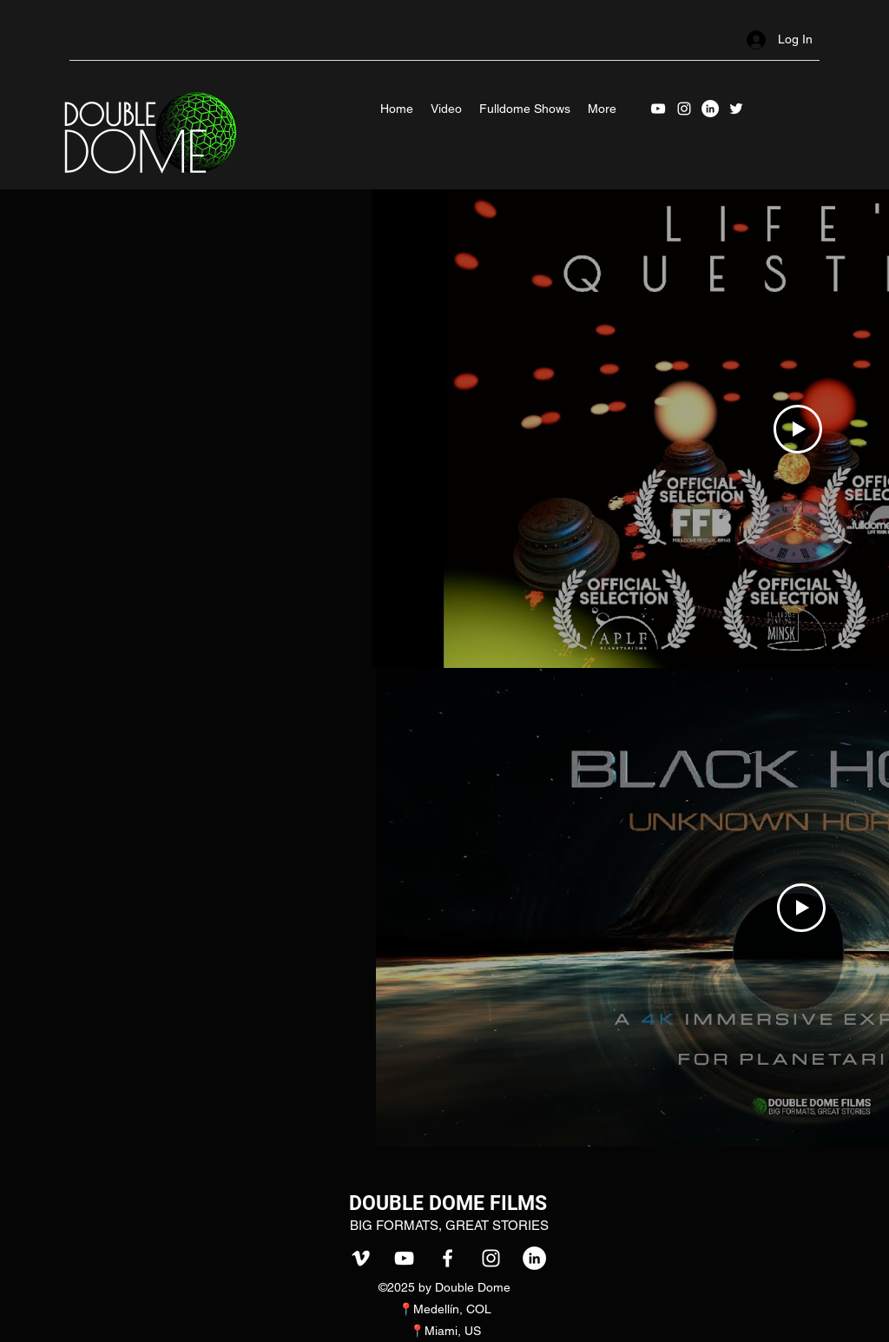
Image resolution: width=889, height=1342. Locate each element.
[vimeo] (360, 1258)
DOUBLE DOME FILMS (448, 1203)
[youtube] (658, 108)
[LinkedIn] (710, 108)
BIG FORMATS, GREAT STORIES (449, 1225)
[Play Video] (798, 429)
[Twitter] (736, 108)
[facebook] (447, 1258)
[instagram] (684, 108)
